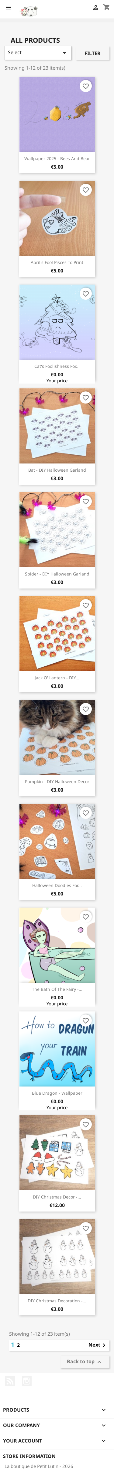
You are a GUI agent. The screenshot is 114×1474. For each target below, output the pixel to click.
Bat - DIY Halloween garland (57, 470)
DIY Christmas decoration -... (57, 1301)
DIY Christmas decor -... (57, 1197)
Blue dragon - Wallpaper (57, 1093)
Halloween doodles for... (57, 885)
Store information (29, 1456)
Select (38, 53)
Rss (10, 1381)
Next (98, 1345)
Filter (93, 53)
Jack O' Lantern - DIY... (57, 678)
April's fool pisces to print (57, 262)
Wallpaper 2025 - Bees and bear (57, 158)
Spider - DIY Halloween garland (57, 574)
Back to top (85, 1362)
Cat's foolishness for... (57, 366)
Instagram (27, 1381)
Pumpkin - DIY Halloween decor (57, 781)
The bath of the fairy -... (57, 989)
